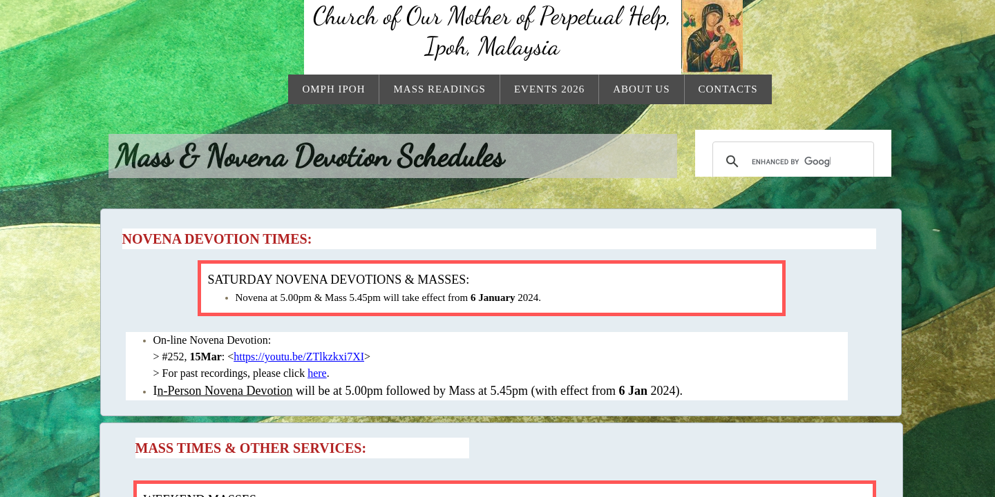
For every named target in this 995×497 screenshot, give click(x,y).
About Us (641, 89)
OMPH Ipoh (333, 89)
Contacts (728, 89)
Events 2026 (549, 89)
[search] (791, 161)
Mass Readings (439, 89)
